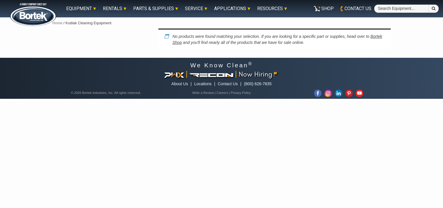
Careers (222, 92)
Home (57, 23)
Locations (203, 83)
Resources (270, 8)
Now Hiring (258, 74)
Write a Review (203, 92)
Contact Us (228, 83)
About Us (179, 83)
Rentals (112, 8)
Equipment (79, 8)
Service (194, 8)
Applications (230, 8)
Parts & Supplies (153, 8)
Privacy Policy (241, 92)
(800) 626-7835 (258, 83)
